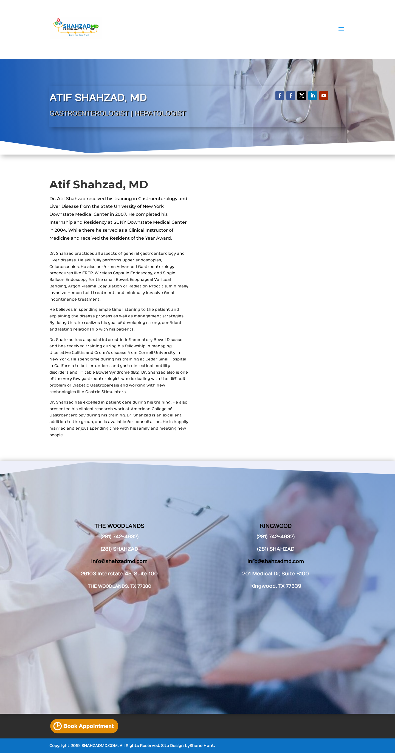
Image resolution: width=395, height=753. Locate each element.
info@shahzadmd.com (275, 561)
